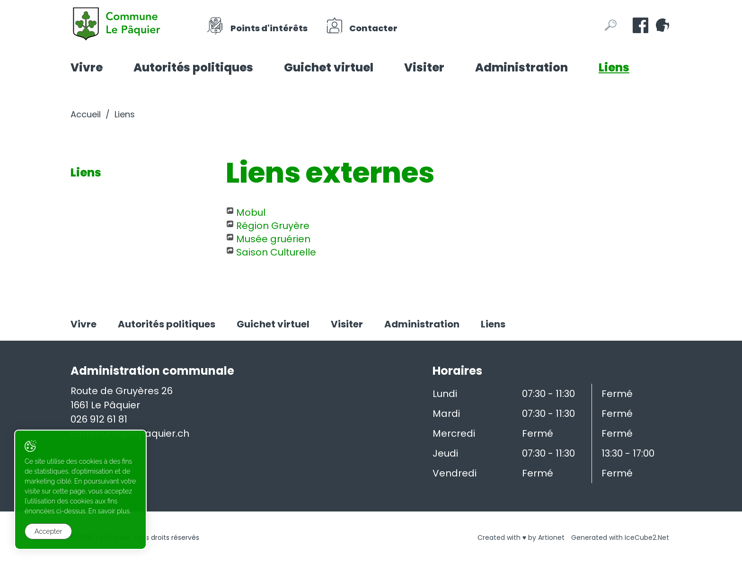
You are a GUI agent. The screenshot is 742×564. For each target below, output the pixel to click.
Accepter (48, 531)
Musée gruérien (273, 239)
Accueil (86, 114)
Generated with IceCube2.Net (620, 537)
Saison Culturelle (276, 252)
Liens (614, 67)
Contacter (362, 26)
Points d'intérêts (257, 26)
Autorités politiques (193, 67)
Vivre (87, 67)
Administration (521, 67)
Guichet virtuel (328, 67)
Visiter (424, 67)
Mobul (250, 212)
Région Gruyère (272, 225)
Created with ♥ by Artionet (521, 537)
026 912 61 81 (99, 419)
